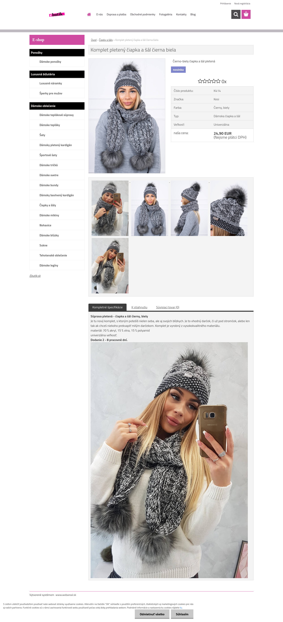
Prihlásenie (225, 3)
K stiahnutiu (139, 307)
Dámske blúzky (49, 235)
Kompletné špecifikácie (107, 307)
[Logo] (56, 14)
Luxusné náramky (51, 83)
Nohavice (45, 225)
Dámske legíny (49, 265)
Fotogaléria (165, 14)
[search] (235, 14)
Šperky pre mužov (51, 93)
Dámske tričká (49, 165)
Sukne (43, 245)
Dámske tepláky (50, 125)
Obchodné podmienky (142, 14)
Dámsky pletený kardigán (56, 145)
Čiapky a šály (48, 205)
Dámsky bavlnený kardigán (57, 195)
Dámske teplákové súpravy (57, 115)
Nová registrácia (242, 3)
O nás (99, 14)
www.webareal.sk (66, 595)
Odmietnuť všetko (152, 614)
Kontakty (181, 14)
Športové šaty (48, 155)
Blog (193, 14)
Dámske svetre (49, 175)
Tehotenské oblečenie (53, 255)
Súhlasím (182, 614)
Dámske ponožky (50, 61)
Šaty (42, 135)
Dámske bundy (49, 185)
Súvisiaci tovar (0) (167, 307)
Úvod (93, 40)
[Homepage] (88, 14)
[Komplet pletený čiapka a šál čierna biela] (127, 60)
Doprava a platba (116, 14)
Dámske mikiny (49, 215)
